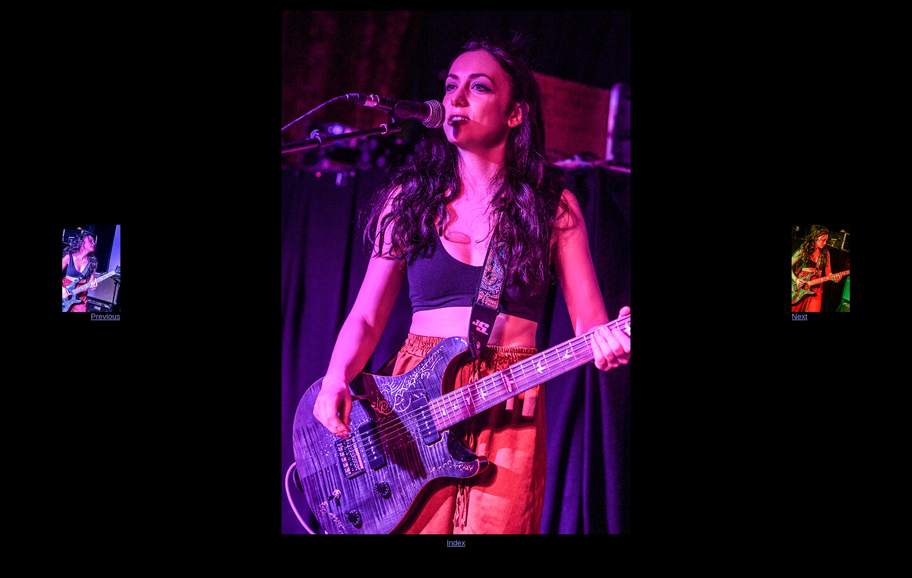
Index (456, 542)
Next (799, 316)
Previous (105, 316)
